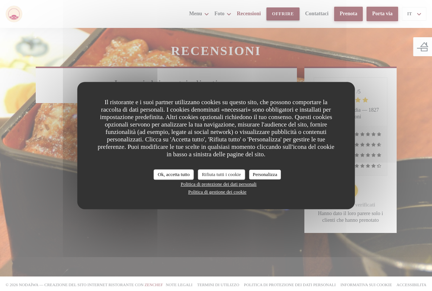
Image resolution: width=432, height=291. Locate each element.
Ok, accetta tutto (174, 174)
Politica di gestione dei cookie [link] (217, 192)
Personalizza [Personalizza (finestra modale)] (265, 174)
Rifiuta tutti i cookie (221, 174)
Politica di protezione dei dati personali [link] (219, 184)
